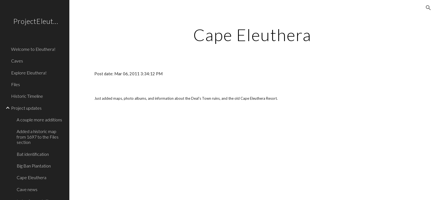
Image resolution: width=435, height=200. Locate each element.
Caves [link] (17, 60)
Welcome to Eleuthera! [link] (33, 49)
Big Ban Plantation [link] (34, 165)
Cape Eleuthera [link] (31, 177)
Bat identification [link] (33, 154)
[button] (428, 7)
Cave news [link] (27, 189)
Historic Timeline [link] (27, 96)
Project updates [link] (26, 108)
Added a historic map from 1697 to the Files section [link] (38, 137)
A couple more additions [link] (39, 119)
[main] (252, 34)
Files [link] (15, 84)
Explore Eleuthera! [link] (29, 72)
